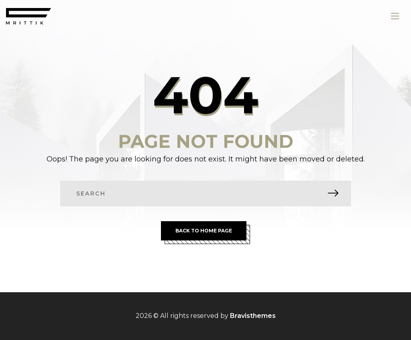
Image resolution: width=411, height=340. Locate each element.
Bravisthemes (253, 316)
